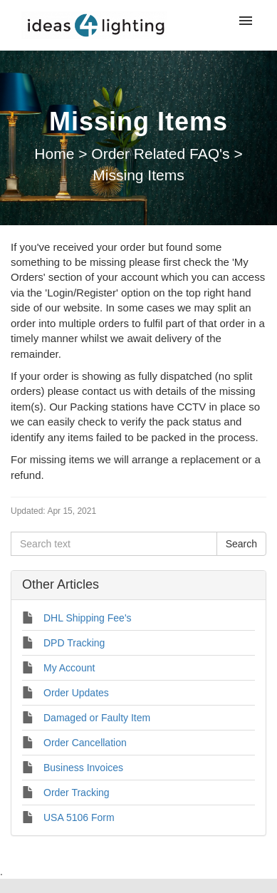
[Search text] (114, 544)
